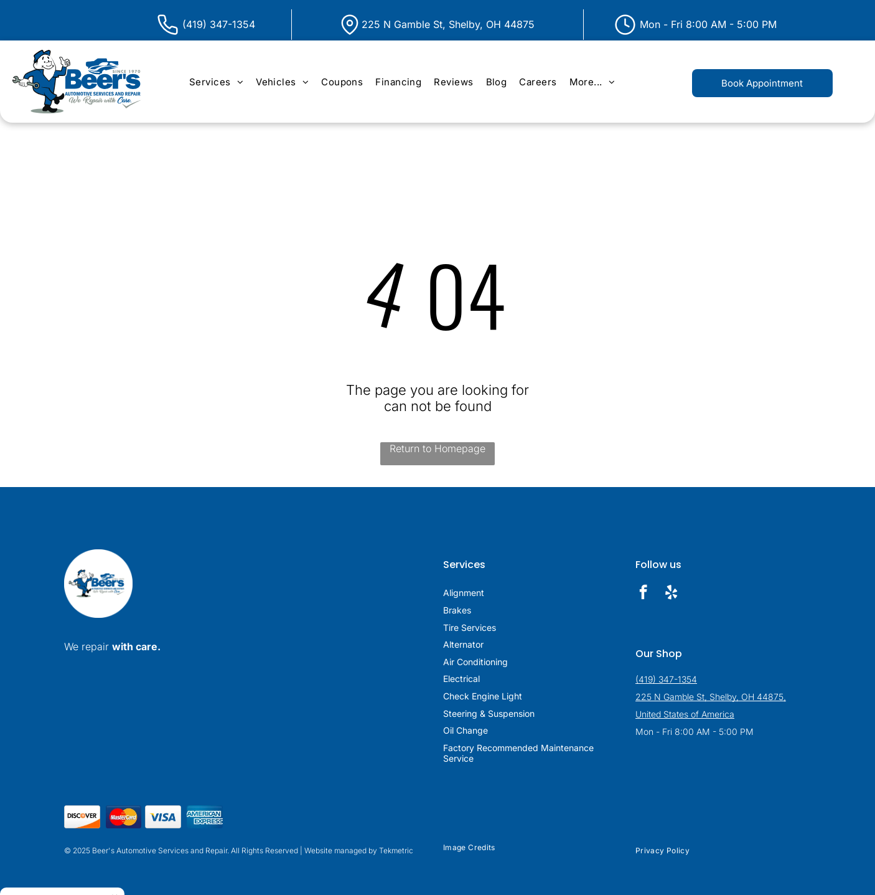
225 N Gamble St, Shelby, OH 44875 (448, 24)
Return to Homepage (437, 448)
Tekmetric (396, 850)
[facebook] (643, 593)
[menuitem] (216, 82)
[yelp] (671, 593)
